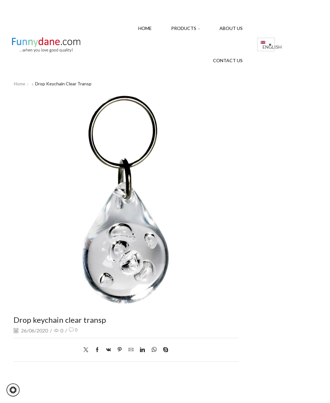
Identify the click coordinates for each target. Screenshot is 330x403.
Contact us (228, 60)
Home (145, 28)
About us (231, 28)
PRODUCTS (185, 28)
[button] (13, 390)
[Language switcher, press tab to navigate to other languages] (266, 44)
